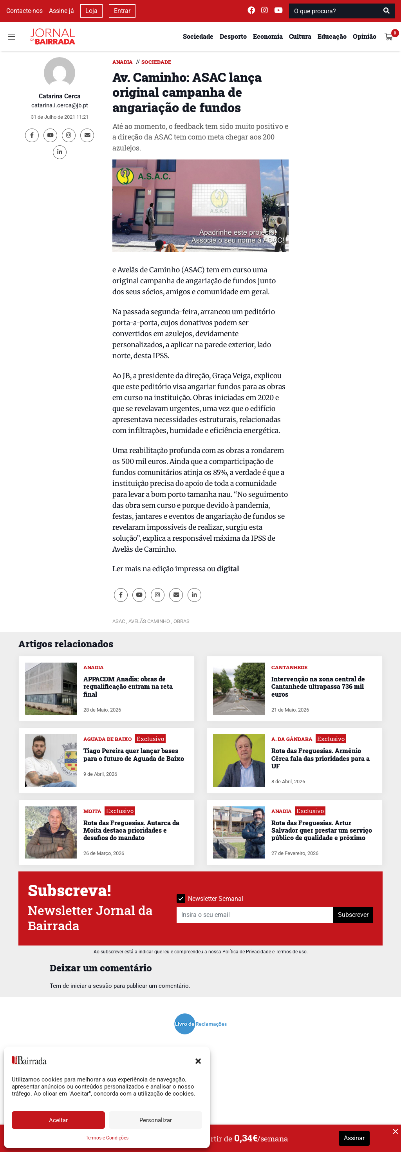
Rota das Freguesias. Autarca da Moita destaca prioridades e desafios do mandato (131, 830)
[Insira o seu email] (255, 915)
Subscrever (353, 914)
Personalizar (155, 1120)
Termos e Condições (107, 1138)
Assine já (61, 10)
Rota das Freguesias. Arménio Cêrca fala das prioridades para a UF (320, 758)
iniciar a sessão (91, 985)
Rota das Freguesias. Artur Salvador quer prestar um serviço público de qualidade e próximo (321, 830)
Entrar (122, 10)
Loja (91, 10)
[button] (198, 1060)
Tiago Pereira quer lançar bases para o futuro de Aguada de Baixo (133, 754)
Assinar (354, 1138)
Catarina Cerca (60, 96)
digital (227, 569)
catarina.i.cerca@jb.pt (59, 105)
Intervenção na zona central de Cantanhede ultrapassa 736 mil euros (318, 686)
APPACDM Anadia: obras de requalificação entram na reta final (128, 686)
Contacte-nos (24, 10)
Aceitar (58, 1120)
